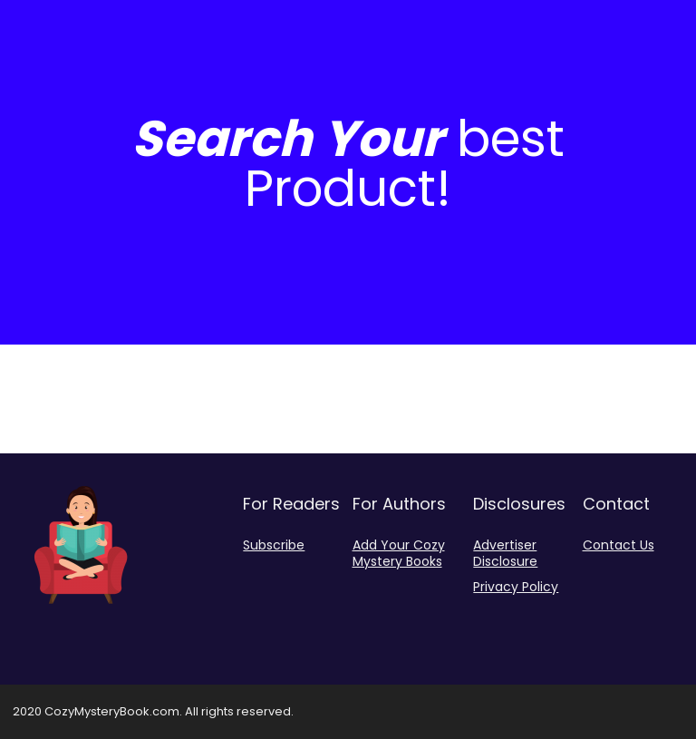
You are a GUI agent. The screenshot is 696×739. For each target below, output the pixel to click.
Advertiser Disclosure (505, 553)
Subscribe (273, 545)
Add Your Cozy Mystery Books (399, 553)
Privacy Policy (515, 587)
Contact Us (618, 545)
